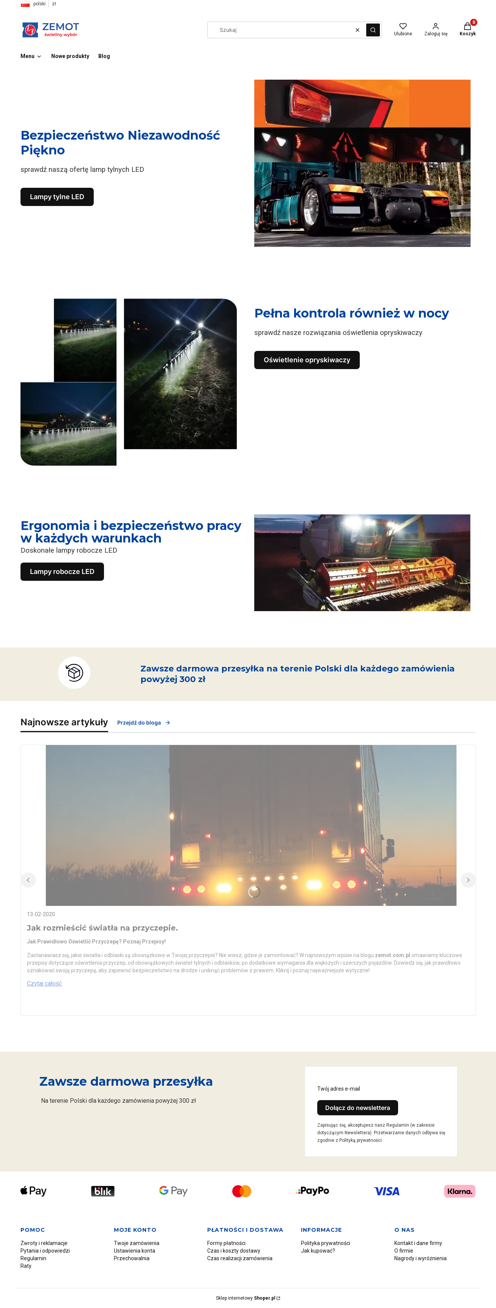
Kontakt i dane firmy (418, 1243)
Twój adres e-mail (338, 1089)
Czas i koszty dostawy (233, 1251)
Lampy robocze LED (62, 571)
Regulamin (33, 1258)
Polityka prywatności (325, 1243)
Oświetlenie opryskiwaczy (307, 360)
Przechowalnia (132, 1258)
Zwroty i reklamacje (44, 1243)
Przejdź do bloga (144, 722)
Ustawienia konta (134, 1251)
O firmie (403, 1251)
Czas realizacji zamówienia (239, 1258)
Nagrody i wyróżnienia (420, 1258)
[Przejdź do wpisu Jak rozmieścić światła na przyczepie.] (248, 825)
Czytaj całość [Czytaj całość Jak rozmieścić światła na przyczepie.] (44, 983)
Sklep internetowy (245, 1298)
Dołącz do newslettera (357, 1107)
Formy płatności (226, 1243)
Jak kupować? (318, 1251)
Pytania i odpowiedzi (45, 1251)
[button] (373, 30)
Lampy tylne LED (57, 197)
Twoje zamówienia (136, 1243)
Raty (25, 1266)
